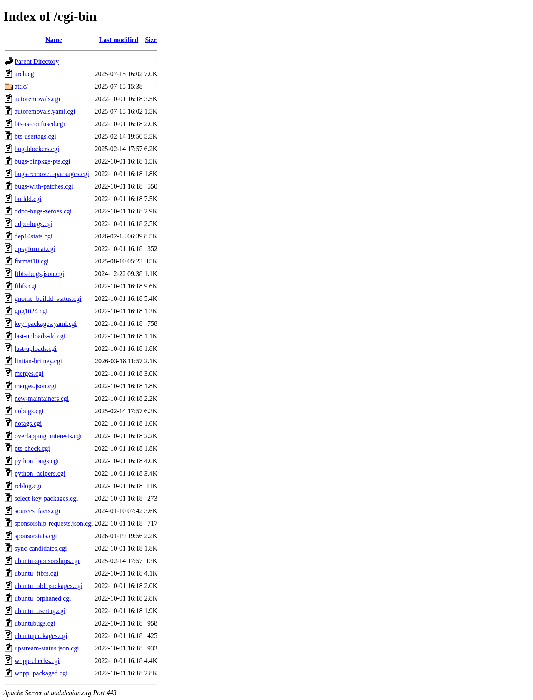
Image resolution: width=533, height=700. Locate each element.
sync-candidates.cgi (41, 548)
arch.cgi (25, 73)
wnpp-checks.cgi (37, 660)
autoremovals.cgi (37, 98)
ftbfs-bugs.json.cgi (39, 273)
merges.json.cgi (35, 386)
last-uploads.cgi (36, 348)
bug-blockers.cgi (37, 148)
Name (53, 39)
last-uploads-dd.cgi (40, 336)
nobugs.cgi (29, 411)
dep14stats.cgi (33, 236)
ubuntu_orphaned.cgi (43, 598)
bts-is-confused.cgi (40, 123)
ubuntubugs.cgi (35, 623)
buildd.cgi (28, 198)
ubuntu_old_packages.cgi (48, 585)
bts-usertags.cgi (35, 136)
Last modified (119, 39)
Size (151, 39)
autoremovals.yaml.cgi (45, 111)
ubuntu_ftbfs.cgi (36, 573)
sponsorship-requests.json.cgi (54, 523)
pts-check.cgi (32, 448)
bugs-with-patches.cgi (44, 186)
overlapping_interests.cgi (48, 435)
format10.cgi (32, 261)
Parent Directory (37, 61)
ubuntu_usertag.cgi (40, 610)
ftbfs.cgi (26, 286)
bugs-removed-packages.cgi (52, 173)
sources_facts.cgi (37, 510)
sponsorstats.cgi (36, 535)
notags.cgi (28, 423)
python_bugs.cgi (37, 460)
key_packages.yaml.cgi (46, 323)
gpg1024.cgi (31, 311)
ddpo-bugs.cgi (33, 223)
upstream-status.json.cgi (47, 648)
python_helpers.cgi (40, 473)
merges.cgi (29, 373)
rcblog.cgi (28, 485)
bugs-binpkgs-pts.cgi (42, 161)
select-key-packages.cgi (46, 498)
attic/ (21, 86)
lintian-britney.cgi (38, 361)
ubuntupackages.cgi (41, 635)
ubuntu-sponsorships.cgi (47, 560)
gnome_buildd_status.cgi (48, 298)
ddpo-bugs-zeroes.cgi (43, 211)
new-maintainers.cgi (42, 398)
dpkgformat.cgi (35, 248)
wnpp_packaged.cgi (41, 673)
